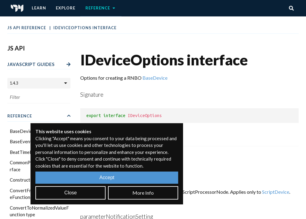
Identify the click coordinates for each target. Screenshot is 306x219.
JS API (16, 48)
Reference (100, 8)
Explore (65, 7)
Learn (39, 7)
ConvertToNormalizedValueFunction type (39, 211)
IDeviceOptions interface (85, 27)
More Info (143, 193)
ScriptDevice (275, 192)
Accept (106, 177)
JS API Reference (27, 27)
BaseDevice (154, 78)
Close (70, 192)
